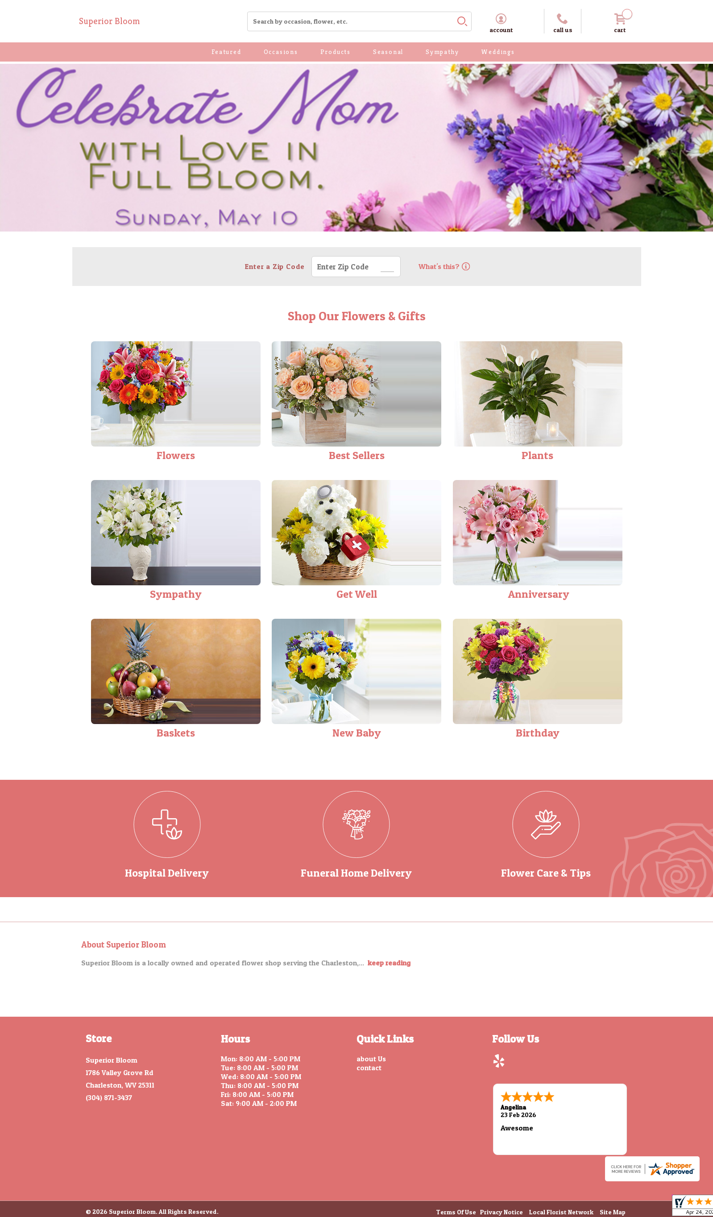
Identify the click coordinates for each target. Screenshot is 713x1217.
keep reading (389, 962)
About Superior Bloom (123, 945)
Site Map (613, 1212)
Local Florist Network (561, 1212)
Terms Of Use (456, 1212)
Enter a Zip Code (275, 266)
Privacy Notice (501, 1212)
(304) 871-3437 (109, 1097)
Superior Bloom (109, 21)
